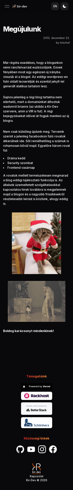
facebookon (38, 136)
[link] (36, 386)
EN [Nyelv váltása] (55, 6)
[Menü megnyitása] (7, 6)
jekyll (55, 81)
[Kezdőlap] (19, 6)
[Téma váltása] (64, 6)
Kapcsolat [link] (36, 476)
